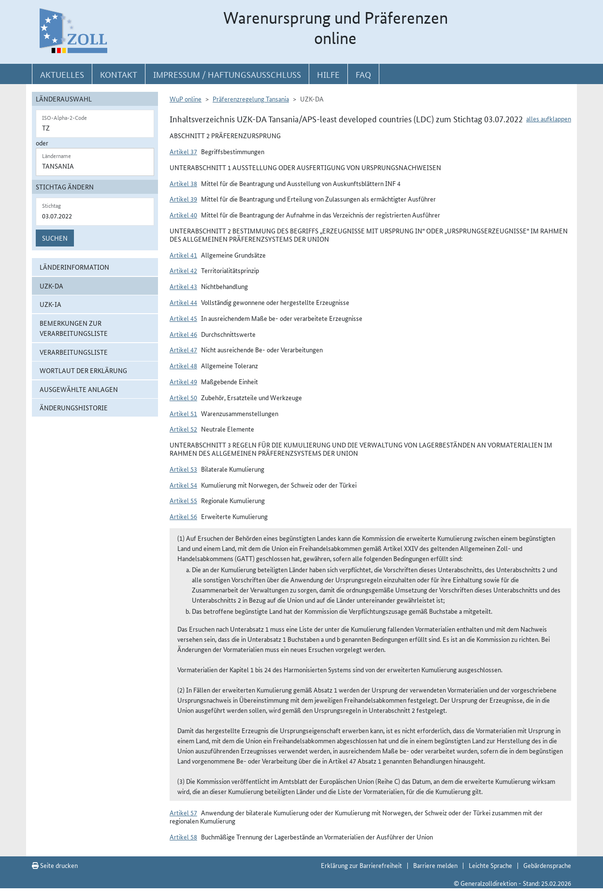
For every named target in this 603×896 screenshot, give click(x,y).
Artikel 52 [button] (183, 429)
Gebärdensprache (547, 865)
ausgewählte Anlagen (79, 389)
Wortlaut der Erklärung (83, 370)
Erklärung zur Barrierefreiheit (361, 865)
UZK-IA (50, 304)
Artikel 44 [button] (183, 302)
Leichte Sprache (490, 865)
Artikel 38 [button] (183, 183)
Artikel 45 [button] (183, 318)
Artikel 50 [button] (183, 397)
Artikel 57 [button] (183, 812)
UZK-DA (51, 285)
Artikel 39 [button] (183, 198)
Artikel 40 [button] (183, 214)
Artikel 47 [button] (183, 349)
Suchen (55, 238)
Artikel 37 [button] (183, 151)
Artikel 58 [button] (183, 836)
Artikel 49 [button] (183, 381)
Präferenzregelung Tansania (251, 98)
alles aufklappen (548, 118)
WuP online (185, 98)
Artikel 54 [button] (183, 485)
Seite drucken (55, 865)
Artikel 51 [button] (183, 413)
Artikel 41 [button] (183, 255)
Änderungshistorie (74, 407)
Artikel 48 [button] (183, 365)
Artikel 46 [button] (183, 334)
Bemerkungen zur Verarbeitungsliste (74, 328)
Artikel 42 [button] (183, 270)
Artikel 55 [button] (183, 500)
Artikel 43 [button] (183, 286)
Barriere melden (435, 865)
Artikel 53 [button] (183, 469)
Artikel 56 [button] (183, 516)
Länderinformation (74, 267)
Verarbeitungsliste (74, 352)
